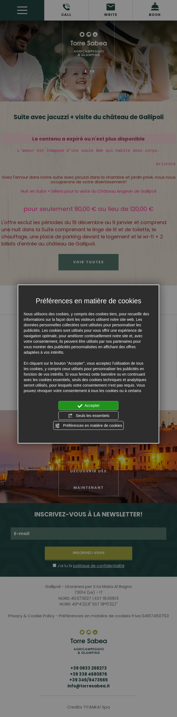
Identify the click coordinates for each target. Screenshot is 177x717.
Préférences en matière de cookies (88, 425)
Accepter (88, 405)
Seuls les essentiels (89, 415)
